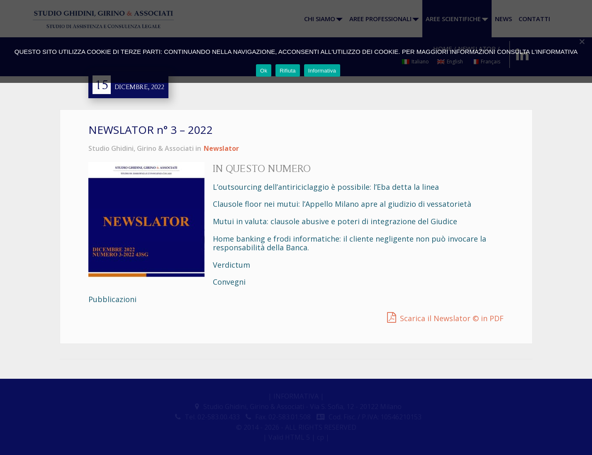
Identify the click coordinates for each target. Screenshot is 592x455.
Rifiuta (288, 71)
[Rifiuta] (581, 41)
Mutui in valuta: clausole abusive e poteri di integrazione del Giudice (335, 221)
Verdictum (231, 265)
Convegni (229, 282)
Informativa (322, 71)
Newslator (221, 148)
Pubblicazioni (112, 299)
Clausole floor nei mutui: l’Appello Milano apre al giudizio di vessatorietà (342, 204)
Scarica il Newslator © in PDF (452, 318)
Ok (263, 71)
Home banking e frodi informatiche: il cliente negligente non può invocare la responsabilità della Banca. (349, 243)
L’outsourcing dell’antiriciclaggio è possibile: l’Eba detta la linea (326, 187)
